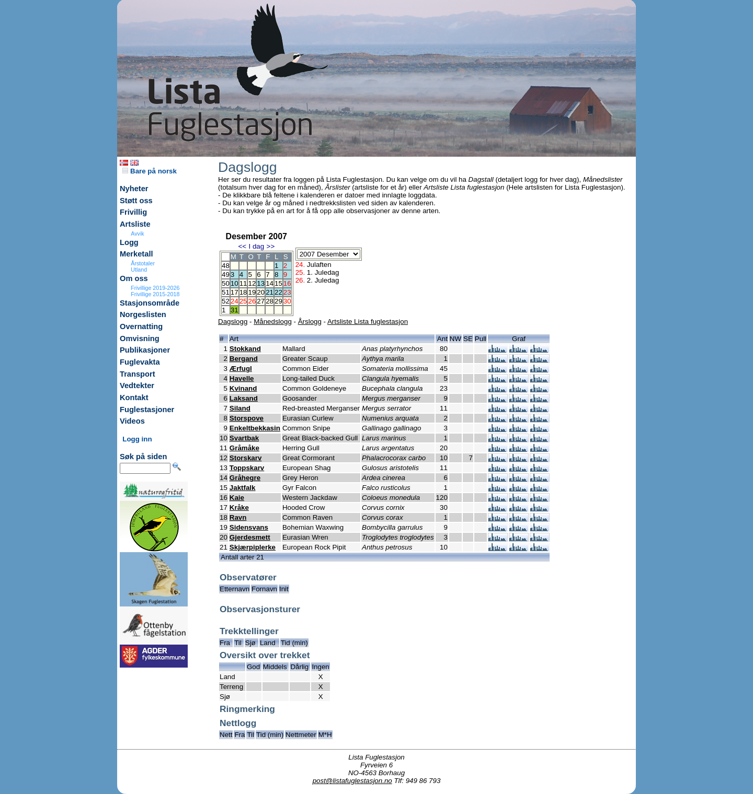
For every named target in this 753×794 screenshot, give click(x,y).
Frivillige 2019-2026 (155, 288)
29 (278, 301)
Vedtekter (137, 385)
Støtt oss (136, 200)
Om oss (134, 278)
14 (269, 283)
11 (243, 283)
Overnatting (141, 326)
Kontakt (134, 397)
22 (278, 292)
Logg (129, 242)
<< (242, 246)
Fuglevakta (140, 362)
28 (269, 301)
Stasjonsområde (149, 303)
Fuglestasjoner (147, 409)
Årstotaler (143, 263)
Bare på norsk (149, 171)
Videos (132, 421)
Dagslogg (232, 321)
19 (252, 292)
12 (252, 283)
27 (261, 301)
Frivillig (133, 212)
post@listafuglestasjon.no (352, 781)
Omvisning (139, 338)
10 (234, 283)
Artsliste (135, 224)
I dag (256, 246)
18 (243, 292)
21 (269, 292)
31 (234, 310)
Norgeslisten (143, 314)
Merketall (136, 254)
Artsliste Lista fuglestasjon (367, 321)
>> (271, 246)
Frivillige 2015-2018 (155, 294)
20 (261, 292)
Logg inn (137, 439)
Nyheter (134, 188)
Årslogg (310, 321)
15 (278, 283)
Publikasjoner (145, 350)
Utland (139, 269)
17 (234, 292)
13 (261, 283)
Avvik (137, 233)
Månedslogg (273, 321)
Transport (137, 374)
